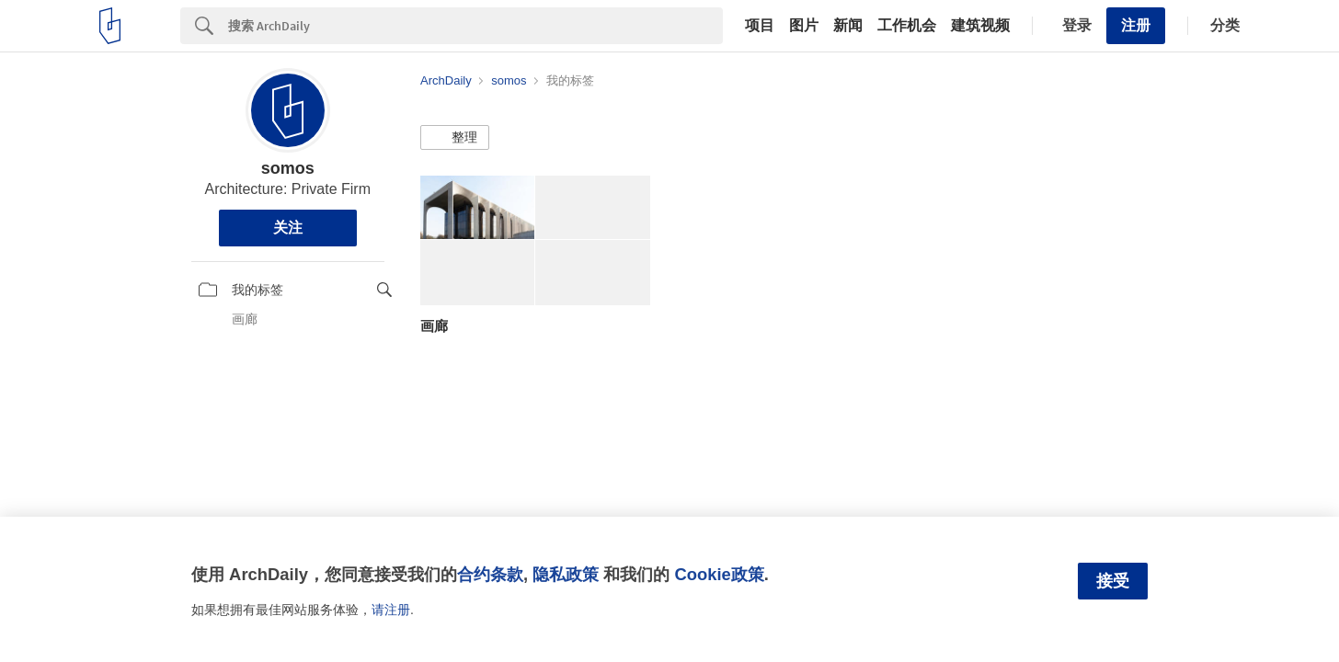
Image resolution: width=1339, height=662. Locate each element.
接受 (1112, 581)
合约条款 (490, 574)
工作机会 (906, 25)
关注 (288, 227)
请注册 (391, 609)
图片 (803, 25)
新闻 (848, 25)
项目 (759, 25)
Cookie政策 (718, 574)
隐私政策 (565, 574)
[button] (454, 138)
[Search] (475, 25)
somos (288, 168)
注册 (1135, 25)
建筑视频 (980, 25)
